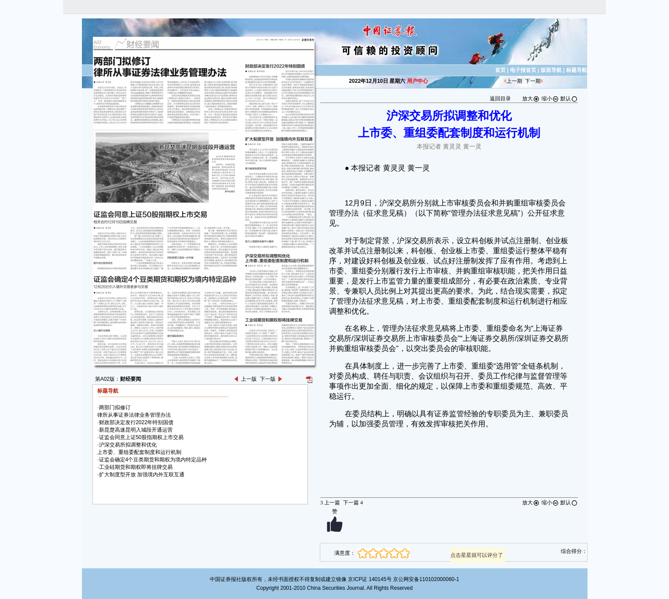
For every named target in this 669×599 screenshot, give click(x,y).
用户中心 (417, 81)
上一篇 (330, 503)
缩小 (550, 99)
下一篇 (353, 503)
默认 (569, 99)
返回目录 (500, 99)
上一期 (514, 81)
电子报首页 (523, 70)
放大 (531, 99)
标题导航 (576, 70)
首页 (500, 70)
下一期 (533, 81)
